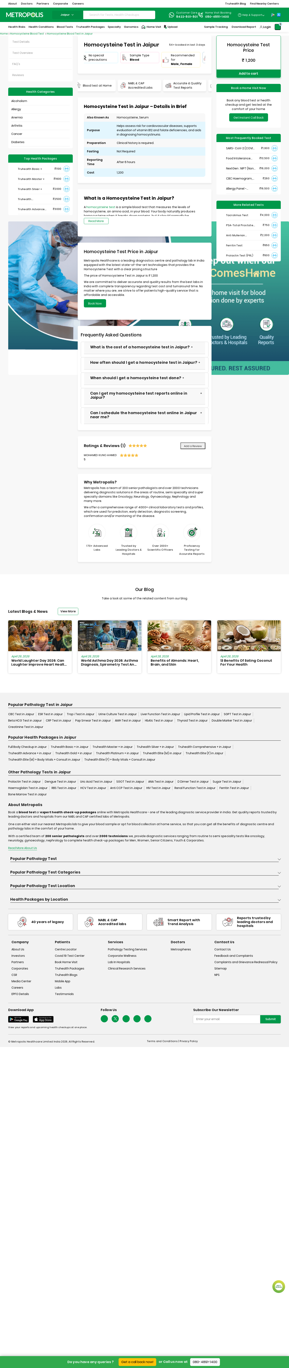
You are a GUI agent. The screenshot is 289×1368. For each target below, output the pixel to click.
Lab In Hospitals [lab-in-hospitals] (119, 962)
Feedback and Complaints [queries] (233, 956)
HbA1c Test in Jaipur (159, 720)
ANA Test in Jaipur (160, 782)
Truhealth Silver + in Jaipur (155, 747)
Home (4, 33)
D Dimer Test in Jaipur (193, 782)
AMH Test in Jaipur (128, 720)
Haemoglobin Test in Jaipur (27, 788)
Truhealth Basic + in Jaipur (69, 747)
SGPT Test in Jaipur (237, 714)
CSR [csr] (14, 975)
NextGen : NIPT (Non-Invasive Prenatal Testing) (240, 168)
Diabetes (17, 142)
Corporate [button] (60, 4)
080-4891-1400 (205, 1362)
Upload (170, 27)
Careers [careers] (17, 988)
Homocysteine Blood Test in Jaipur (70, 33)
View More (68, 611)
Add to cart (248, 73)
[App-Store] (279, 15)
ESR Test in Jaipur (50, 714)
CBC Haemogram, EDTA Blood (239, 178)
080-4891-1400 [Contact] (217, 17)
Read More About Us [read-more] (22, 848)
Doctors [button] (26, 4)
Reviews (18, 75)
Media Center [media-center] (21, 981)
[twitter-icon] (115, 1018)
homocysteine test (101, 207)
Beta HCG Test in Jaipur (25, 720)
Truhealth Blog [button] (235, 4)
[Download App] (18, 1019)
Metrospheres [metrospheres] (181, 949)
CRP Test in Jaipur (58, 720)
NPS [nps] (217, 975)
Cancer (16, 134)
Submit (270, 1019)
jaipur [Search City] (67, 15)
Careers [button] (78, 4)
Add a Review (193, 446)
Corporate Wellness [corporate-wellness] (122, 956)
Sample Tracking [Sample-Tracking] (216, 27)
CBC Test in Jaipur (21, 714)
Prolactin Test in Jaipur (24, 782)
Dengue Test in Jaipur (60, 782)
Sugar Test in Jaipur (227, 782)
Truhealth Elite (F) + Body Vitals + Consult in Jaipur (119, 760)
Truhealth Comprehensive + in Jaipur (204, 747)
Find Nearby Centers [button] (264, 4)
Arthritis (16, 126)
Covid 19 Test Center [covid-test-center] (69, 956)
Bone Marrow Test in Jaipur (27, 794)
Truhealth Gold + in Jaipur (73, 753)
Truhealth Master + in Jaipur (112, 747)
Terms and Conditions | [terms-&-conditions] (163, 1041)
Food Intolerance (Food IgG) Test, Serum (238, 158)
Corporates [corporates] (20, 968)
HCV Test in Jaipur (93, 788)
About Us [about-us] (18, 949)
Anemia (17, 117)
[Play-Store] (273, 15)
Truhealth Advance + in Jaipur (29, 753)
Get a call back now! (137, 1362)
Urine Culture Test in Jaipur (117, 714)
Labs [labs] (58, 988)
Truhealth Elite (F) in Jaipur (204, 753)
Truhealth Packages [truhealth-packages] (69, 968)
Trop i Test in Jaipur (80, 714)
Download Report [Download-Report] (244, 27)
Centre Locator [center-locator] (66, 949)
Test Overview (22, 53)
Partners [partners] (18, 962)
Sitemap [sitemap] (220, 968)
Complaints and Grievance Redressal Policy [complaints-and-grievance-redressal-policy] (245, 962)
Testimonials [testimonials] (64, 994)
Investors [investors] (18, 956)
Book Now (95, 303)
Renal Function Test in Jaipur (195, 788)
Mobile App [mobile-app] (62, 981)
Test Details (21, 42)
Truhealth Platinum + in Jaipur (117, 753)
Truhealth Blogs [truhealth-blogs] (66, 975)
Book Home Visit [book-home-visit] (66, 962)
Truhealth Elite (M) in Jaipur (162, 753)
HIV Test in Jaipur (158, 788)
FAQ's (16, 64)
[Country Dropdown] (251, 14)
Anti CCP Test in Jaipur (126, 788)
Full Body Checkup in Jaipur (27, 747)
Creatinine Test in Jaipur (25, 727)
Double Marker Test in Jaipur (232, 720)
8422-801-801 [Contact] (187, 17)
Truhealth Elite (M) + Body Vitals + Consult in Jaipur (44, 760)
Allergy (16, 109)
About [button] (12, 4)
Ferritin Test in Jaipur (234, 788)
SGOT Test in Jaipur (130, 782)
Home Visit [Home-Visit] (151, 27)
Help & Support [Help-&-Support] (252, 15)
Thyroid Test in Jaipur (192, 720)
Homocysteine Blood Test (27, 33)
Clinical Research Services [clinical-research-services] (127, 968)
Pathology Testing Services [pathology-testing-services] (127, 949)
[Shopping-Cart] (278, 27)
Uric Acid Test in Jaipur (96, 782)
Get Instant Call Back (249, 118)
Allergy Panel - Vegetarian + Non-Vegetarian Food (239, 188)
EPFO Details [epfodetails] (20, 994)
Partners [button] (43, 4)
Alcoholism (19, 101)
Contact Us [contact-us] (222, 949)
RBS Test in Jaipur (64, 788)
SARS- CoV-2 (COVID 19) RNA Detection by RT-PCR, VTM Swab (240, 148)
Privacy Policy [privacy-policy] (189, 1041)
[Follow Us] (104, 1018)
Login (267, 27)
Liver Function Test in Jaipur (160, 714)
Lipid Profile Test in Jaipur (202, 714)
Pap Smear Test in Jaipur (93, 720)
